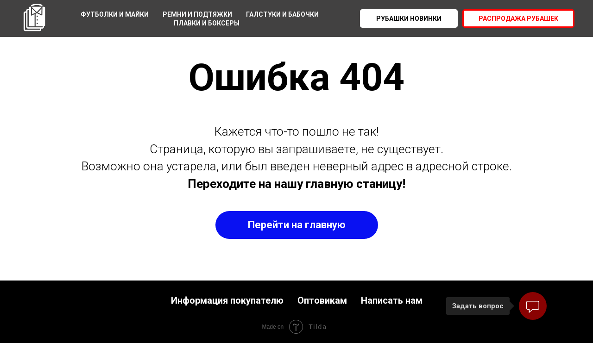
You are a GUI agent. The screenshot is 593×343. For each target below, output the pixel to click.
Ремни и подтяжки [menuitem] (197, 14)
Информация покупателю (227, 300)
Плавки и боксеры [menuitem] (207, 23)
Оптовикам (322, 300)
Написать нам (392, 300)
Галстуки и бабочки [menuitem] (282, 14)
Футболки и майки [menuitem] (115, 14)
